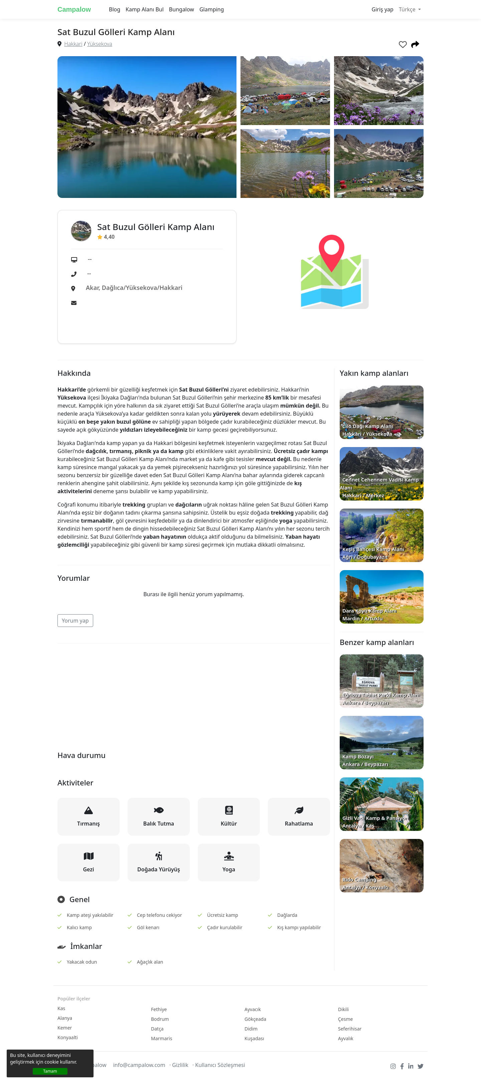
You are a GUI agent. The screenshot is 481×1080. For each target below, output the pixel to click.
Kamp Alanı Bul (145, 9)
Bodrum (160, 1019)
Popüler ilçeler (73, 998)
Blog (114, 9)
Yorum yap (75, 620)
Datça (157, 1028)
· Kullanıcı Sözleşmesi (218, 1065)
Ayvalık (345, 1038)
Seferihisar (349, 1028)
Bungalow (181, 9)
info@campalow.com (139, 1065)
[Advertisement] (193, 696)
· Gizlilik (178, 1065)
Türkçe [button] (408, 9)
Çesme (345, 1019)
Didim (251, 1028)
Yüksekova (99, 43)
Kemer (64, 1027)
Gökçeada (255, 1019)
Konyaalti (67, 1037)
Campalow (74, 9)
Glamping (211, 9)
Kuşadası (254, 1038)
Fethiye (159, 1009)
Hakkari (73, 43)
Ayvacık (253, 1009)
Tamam (50, 1071)
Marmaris (161, 1038)
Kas (61, 1008)
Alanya (64, 1018)
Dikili (343, 1009)
